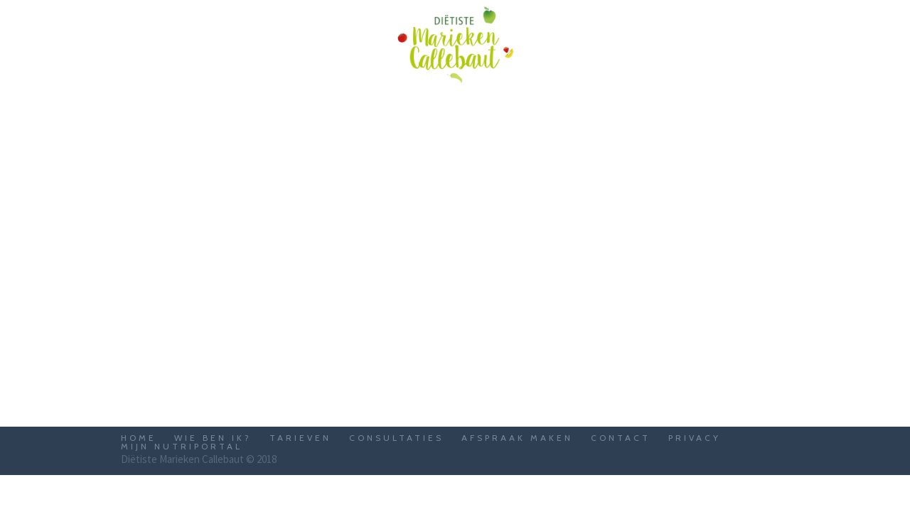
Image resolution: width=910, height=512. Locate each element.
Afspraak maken (517, 438)
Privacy (694, 438)
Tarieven (300, 438)
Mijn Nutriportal (181, 446)
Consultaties (396, 438)
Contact (621, 438)
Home (138, 438)
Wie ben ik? (213, 438)
